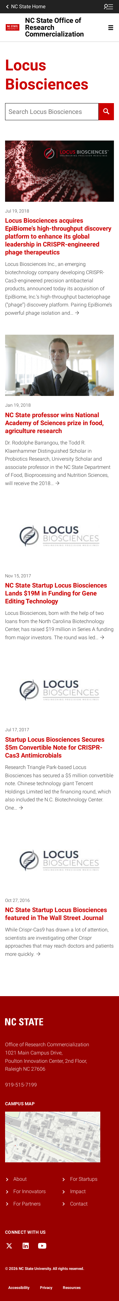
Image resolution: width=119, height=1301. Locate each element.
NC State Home (25, 6)
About (20, 1179)
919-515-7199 (21, 1085)
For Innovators (29, 1191)
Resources (72, 1287)
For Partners (27, 1204)
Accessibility (19, 1287)
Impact (78, 1191)
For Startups (83, 1179)
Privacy (46, 1287)
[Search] (106, 111)
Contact (79, 1204)
